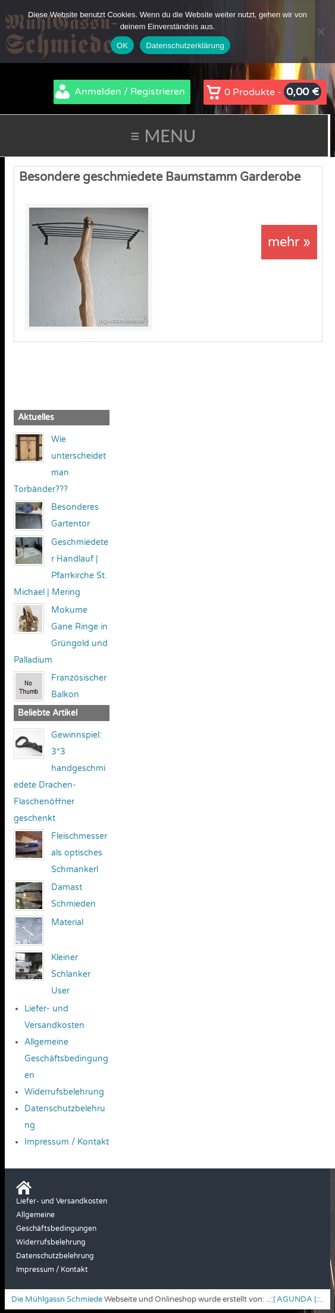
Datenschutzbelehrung (55, 1256)
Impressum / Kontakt (66, 1142)
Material (67, 922)
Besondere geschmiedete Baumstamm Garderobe (159, 177)
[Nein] (320, 31)
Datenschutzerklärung (185, 45)
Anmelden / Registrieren (129, 92)
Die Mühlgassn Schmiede (56, 1299)
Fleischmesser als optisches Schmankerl (79, 853)
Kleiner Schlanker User (70, 974)
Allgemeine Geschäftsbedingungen (66, 1058)
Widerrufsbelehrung (64, 1092)
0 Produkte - (272, 92)
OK (122, 45)
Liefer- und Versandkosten (61, 1201)
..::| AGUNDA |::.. (294, 1299)
